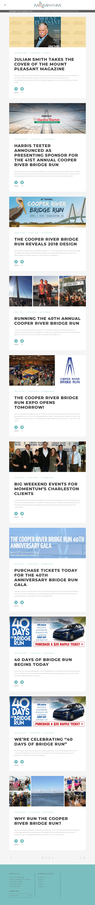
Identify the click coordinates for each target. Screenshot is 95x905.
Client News (36, 53)
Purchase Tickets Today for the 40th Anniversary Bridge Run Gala (46, 577)
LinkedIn (40, 879)
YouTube (41, 884)
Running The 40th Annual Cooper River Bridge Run (47, 321)
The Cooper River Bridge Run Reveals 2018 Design (46, 241)
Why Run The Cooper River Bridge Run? (41, 821)
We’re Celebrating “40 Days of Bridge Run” (43, 741)
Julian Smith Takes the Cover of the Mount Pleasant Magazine (44, 64)
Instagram (41, 886)
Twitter (40, 882)
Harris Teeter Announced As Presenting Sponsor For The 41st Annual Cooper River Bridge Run (46, 155)
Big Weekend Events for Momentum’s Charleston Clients (46, 489)
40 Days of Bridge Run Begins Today (43, 662)
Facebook (41, 877)
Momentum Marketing (21, 11)
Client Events (32, 312)
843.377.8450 (18, 884)
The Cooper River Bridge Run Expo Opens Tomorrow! (46, 402)
